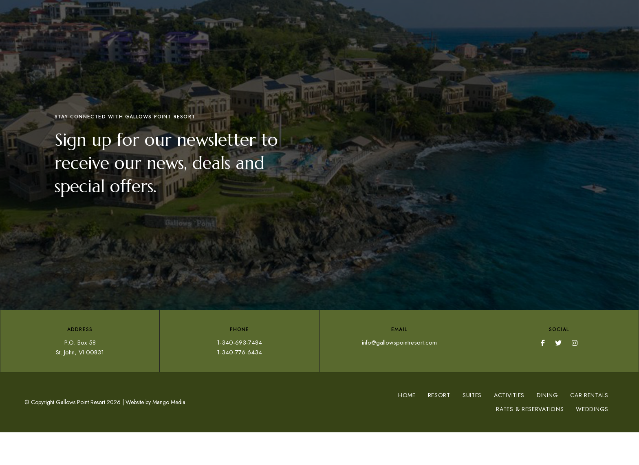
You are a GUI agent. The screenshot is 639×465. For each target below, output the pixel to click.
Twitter (558, 343)
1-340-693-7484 (239, 342)
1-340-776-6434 (239, 352)
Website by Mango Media (155, 402)
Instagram (574, 343)
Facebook (543, 343)
